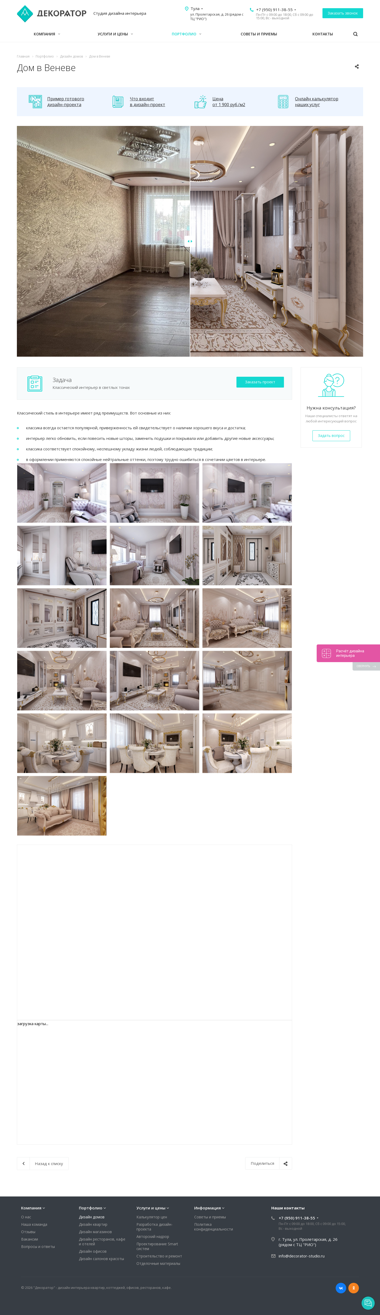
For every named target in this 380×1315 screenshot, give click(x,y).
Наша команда (34, 1224)
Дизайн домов (91, 1216)
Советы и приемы (259, 33)
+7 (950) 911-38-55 (274, 9)
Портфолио (186, 33)
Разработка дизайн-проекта (154, 1227)
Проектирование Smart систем (157, 1246)
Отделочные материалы (158, 1263)
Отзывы (28, 1231)
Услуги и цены (115, 33)
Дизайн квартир (93, 1224)
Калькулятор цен (151, 1216)
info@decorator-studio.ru (302, 1256)
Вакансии (29, 1239)
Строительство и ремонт (159, 1256)
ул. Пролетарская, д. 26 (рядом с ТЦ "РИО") (216, 16)
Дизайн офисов (93, 1251)
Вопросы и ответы (38, 1246)
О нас (26, 1216)
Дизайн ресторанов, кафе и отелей (102, 1241)
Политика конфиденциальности (213, 1227)
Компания (47, 33)
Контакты (322, 33)
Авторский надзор (152, 1236)
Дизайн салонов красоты (101, 1258)
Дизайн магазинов (95, 1231)
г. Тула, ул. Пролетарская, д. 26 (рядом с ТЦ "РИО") (308, 1242)
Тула (195, 8)
